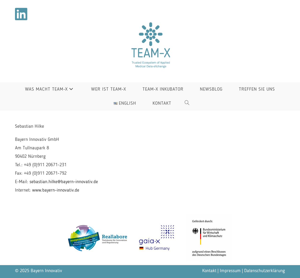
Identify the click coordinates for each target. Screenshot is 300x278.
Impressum (230, 271)
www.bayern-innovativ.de (55, 190)
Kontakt (209, 271)
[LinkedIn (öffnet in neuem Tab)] (21, 14)
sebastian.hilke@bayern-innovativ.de (64, 182)
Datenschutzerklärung (264, 271)
